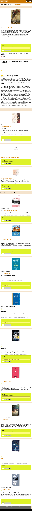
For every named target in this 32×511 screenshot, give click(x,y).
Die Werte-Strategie (6, 489)
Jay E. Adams (3, 208)
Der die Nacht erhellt (6, 454)
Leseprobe (3, 56)
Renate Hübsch (22, 53)
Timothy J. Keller (8, 306)
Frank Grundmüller (3, 237)
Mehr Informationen (15, 508)
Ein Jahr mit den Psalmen (7, 308)
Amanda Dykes (8, 453)
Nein (11, 106)
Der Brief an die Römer (7, 239)
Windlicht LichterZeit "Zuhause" (7, 178)
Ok (19, 508)
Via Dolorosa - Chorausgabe (6, 126)
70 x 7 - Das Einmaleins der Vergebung (10, 210)
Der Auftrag (5, 344)
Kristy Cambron (4, 62)
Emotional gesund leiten (7, 273)
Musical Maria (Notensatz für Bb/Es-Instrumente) (10, 157)
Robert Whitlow (8, 343)
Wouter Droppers (8, 487)
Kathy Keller (13, 306)
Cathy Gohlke (8, 417)
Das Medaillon (5, 419)
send (4, 1)
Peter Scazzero (3, 271)
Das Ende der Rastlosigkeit (7, 381)
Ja (10, 106)
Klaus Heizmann (3, 124)
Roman (2, 422)
